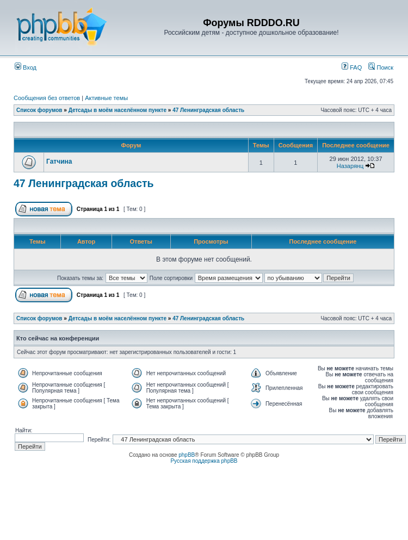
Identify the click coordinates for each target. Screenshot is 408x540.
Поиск (380, 67)
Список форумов (39, 110)
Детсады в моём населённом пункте (117, 110)
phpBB (186, 455)
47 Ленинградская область (208, 110)
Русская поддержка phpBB (203, 461)
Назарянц (350, 166)
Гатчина (59, 161)
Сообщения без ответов (47, 98)
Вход (25, 67)
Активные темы (106, 98)
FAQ (352, 67)
